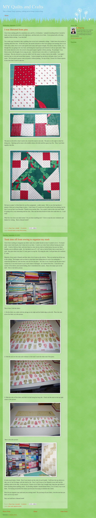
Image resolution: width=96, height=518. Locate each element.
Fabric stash (10, 506)
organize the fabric (18, 506)
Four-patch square (12, 230)
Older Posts (64, 511)
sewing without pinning (21, 230)
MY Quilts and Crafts (23, 6)
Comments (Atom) (13, 514)
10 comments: (24, 228)
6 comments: (24, 504)
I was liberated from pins (16, 29)
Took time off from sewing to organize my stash (26, 239)
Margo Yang (81, 28)
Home (6, 15)
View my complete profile (76, 38)
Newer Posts (6, 511)
